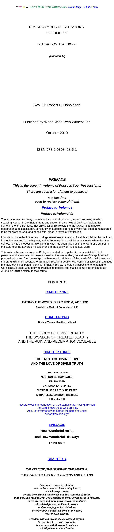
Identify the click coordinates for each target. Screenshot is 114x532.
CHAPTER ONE (56, 292)
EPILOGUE (57, 425)
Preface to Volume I (57, 207)
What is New (91, 6)
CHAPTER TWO (57, 317)
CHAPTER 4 (57, 459)
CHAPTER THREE (56, 352)
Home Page (75, 6)
